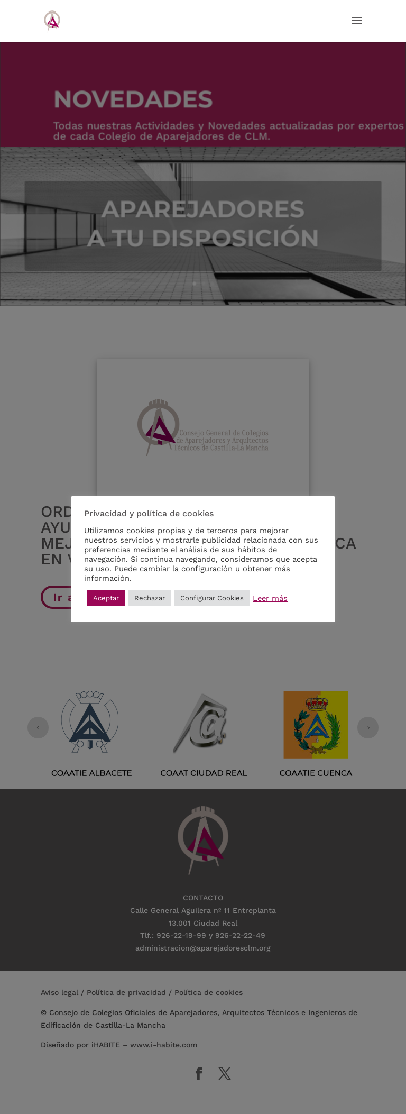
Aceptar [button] (106, 598)
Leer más (270, 598)
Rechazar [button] (149, 598)
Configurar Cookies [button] (212, 598)
